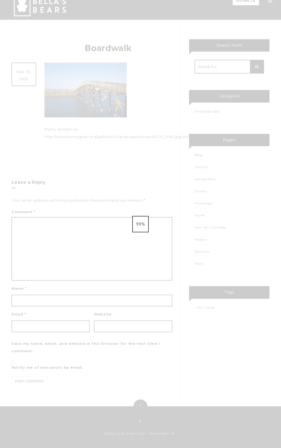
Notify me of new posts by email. (47, 367)
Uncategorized (207, 111)
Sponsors (216, 130)
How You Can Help (225, 64)
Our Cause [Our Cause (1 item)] (206, 307)
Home (213, 24)
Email (19, 314)
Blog (211, 77)
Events (213, 90)
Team (212, 51)
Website (103, 314)
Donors (201, 191)
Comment (23, 212)
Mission (214, 38)
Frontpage (204, 203)
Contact (215, 143)
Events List (217, 117)
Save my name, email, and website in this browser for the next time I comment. (86, 347)
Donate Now (205, 179)
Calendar (216, 104)
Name (19, 288)
